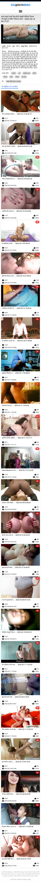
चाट (19, 73)
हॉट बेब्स (24, 77)
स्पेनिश (17, 77)
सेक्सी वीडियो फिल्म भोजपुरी (14, 81)
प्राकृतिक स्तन (26, 73)
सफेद (11, 77)
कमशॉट (14, 73)
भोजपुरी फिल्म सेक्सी (15, 879)
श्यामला (5, 77)
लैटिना (34, 73)
